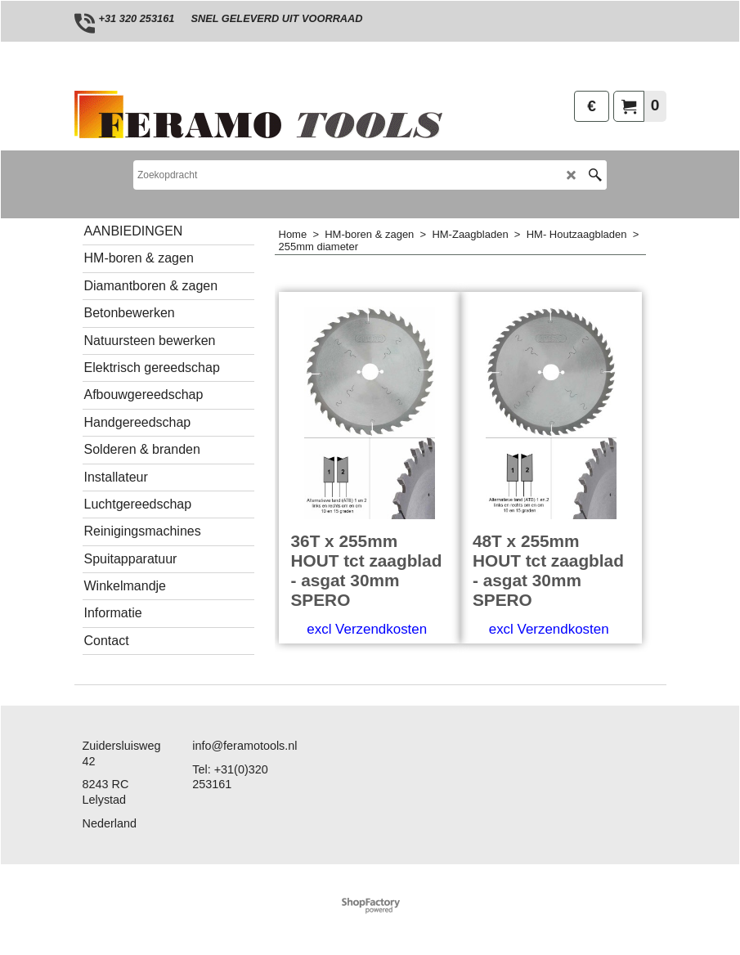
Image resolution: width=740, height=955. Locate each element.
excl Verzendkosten (367, 629)
